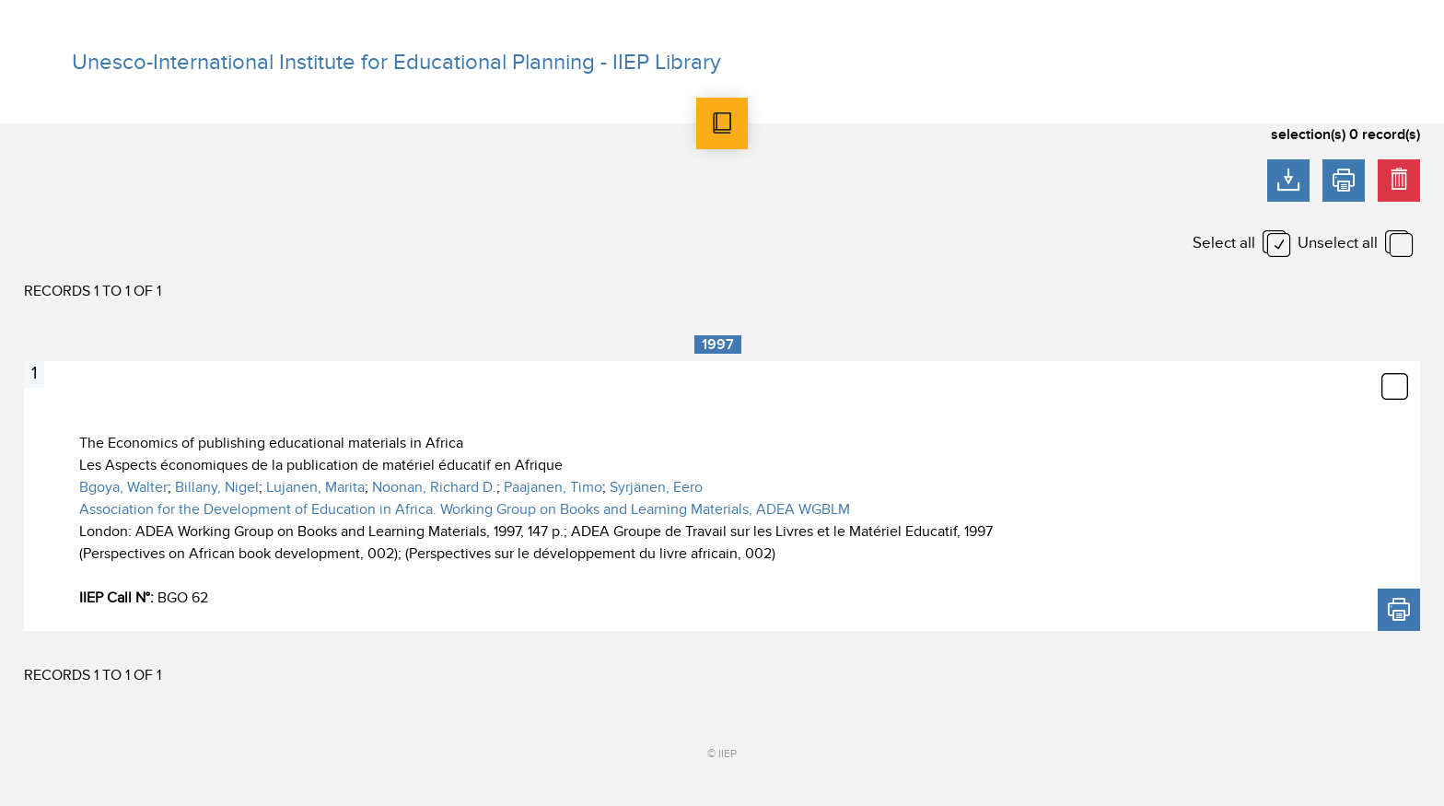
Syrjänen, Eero (656, 487)
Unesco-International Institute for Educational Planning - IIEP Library (396, 62)
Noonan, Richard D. (434, 487)
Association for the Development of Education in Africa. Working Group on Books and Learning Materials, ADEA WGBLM (464, 509)
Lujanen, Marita (315, 487)
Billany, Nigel (217, 487)
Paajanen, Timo (553, 487)
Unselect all (1338, 243)
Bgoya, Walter (123, 487)
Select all (1224, 243)
